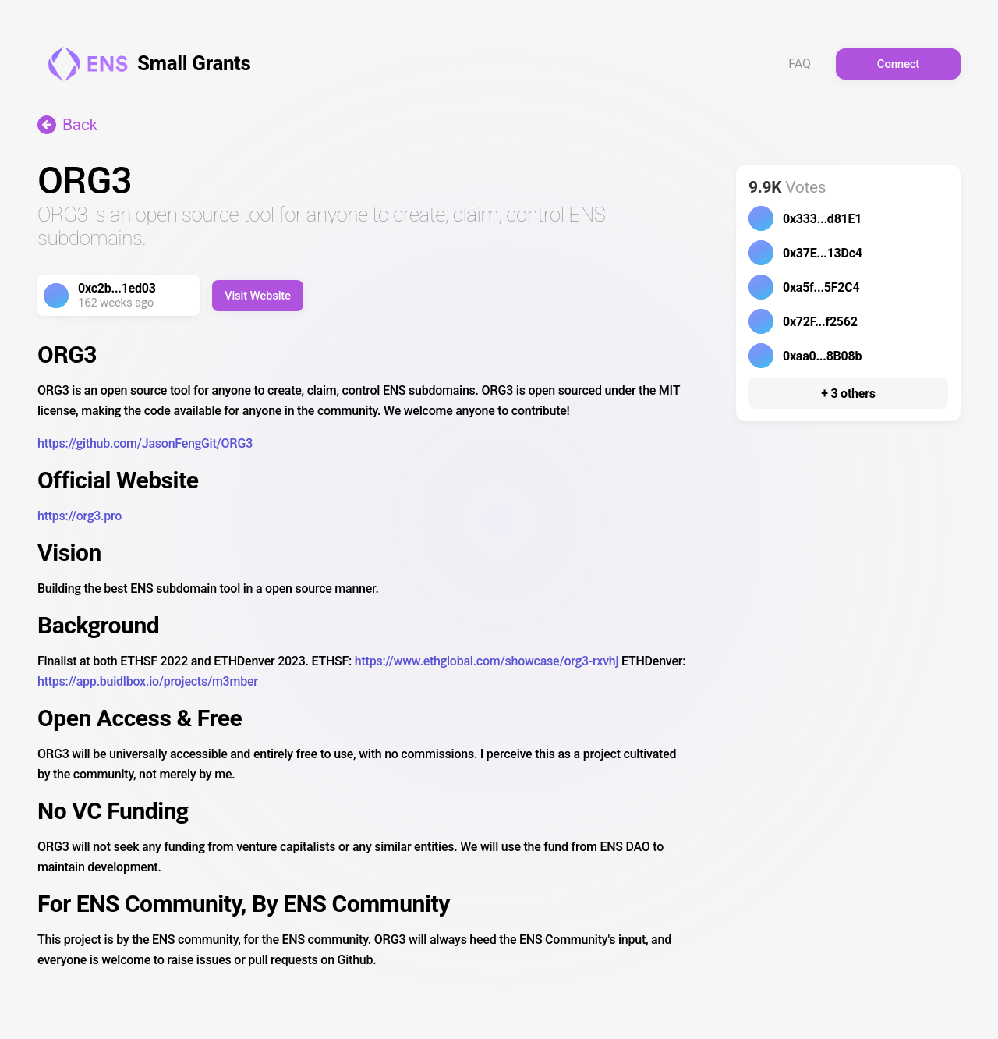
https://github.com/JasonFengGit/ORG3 (145, 443)
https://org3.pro (79, 516)
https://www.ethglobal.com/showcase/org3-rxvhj (486, 661)
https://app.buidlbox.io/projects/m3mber (147, 681)
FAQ (799, 64)
